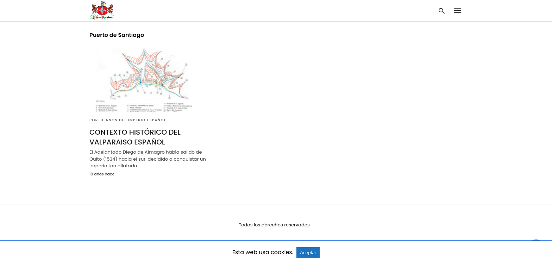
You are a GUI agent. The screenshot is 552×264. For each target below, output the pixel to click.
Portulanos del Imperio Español (127, 120)
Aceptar (308, 252)
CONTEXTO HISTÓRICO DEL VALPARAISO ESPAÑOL (135, 137)
